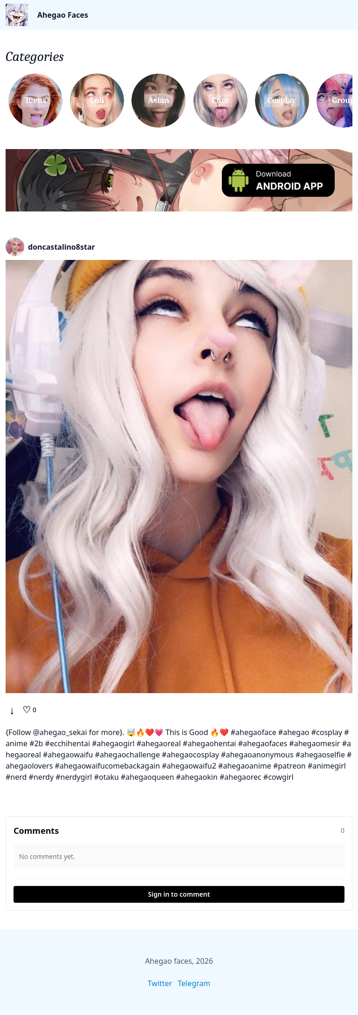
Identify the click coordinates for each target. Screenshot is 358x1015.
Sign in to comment (179, 894)
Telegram (194, 983)
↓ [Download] (12, 709)
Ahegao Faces (62, 15)
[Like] (29, 710)
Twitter (160, 983)
